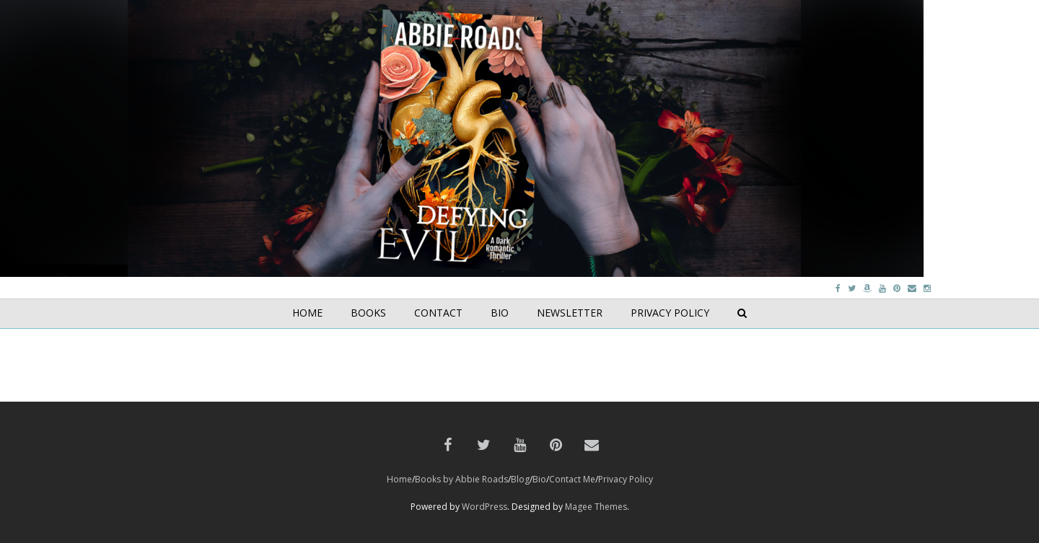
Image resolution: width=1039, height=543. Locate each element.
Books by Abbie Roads (461, 479)
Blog (520, 479)
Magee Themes (596, 506)
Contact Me (572, 479)
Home (399, 479)
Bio (539, 479)
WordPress (484, 506)
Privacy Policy (625, 479)
